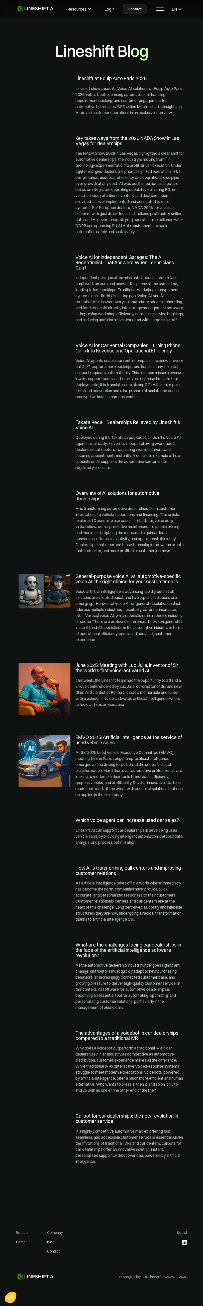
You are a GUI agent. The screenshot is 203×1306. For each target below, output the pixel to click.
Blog (50, 1242)
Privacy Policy (130, 1277)
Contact (135, 9)
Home (20, 1242)
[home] (36, 8)
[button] (79, 9)
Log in (110, 9)
